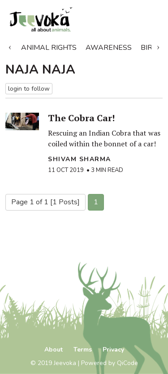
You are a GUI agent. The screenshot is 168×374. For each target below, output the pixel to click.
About (53, 349)
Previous (9, 45)
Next (158, 45)
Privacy (113, 349)
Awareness (109, 48)
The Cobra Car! (81, 118)
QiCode (127, 363)
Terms (82, 349)
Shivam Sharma (79, 159)
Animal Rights (49, 48)
